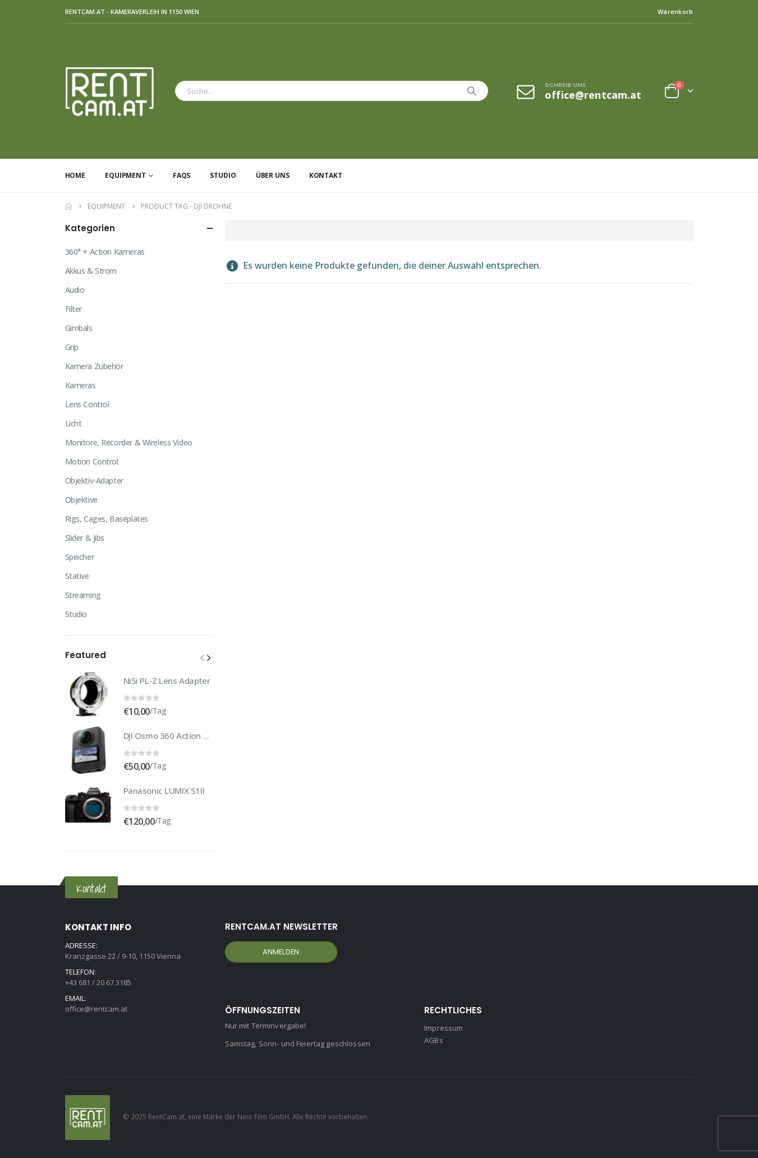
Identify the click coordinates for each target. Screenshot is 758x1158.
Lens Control (87, 404)
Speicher (79, 557)
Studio (223, 175)
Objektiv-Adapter (94, 480)
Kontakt (325, 175)
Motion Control (91, 461)
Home (75, 175)
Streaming (83, 595)
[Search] (472, 90)
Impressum (443, 1028)
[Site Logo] (117, 91)
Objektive (81, 499)
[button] (202, 657)
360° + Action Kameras (105, 251)
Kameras (80, 385)
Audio (75, 289)
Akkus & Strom (91, 270)
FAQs (182, 175)
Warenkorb (675, 11)
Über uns (273, 175)
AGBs (433, 1040)
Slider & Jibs (85, 537)
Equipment (125, 175)
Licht (73, 423)
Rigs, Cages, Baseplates (106, 518)
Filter (73, 309)
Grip (72, 347)
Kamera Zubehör (94, 366)
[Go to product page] (88, 695)
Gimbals (79, 328)
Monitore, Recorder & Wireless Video (128, 442)
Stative (77, 576)
